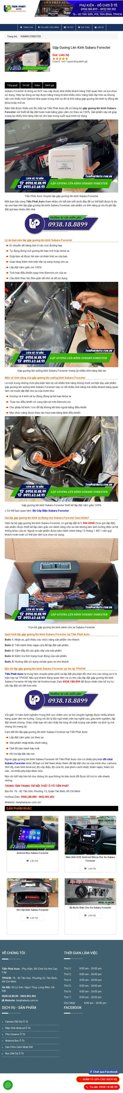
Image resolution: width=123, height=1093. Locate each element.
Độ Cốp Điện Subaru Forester (32, 907)
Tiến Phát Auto (11, 968)
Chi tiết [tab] (26, 85)
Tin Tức (68, 27)
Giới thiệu (84, 27)
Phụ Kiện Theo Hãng (48, 27)
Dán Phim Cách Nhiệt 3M (19, 1047)
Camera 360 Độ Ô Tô (16, 1021)
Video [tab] (37, 85)
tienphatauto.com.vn (27, 1000)
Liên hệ (99, 27)
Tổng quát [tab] (12, 85)
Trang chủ (26, 27)
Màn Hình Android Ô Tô (18, 1028)
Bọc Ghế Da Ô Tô (14, 1053)
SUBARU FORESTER (31, 36)
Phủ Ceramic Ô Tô (15, 1034)
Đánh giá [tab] (49, 85)
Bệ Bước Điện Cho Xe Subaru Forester (90, 906)
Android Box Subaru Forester (32, 846)
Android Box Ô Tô (14, 1040)
